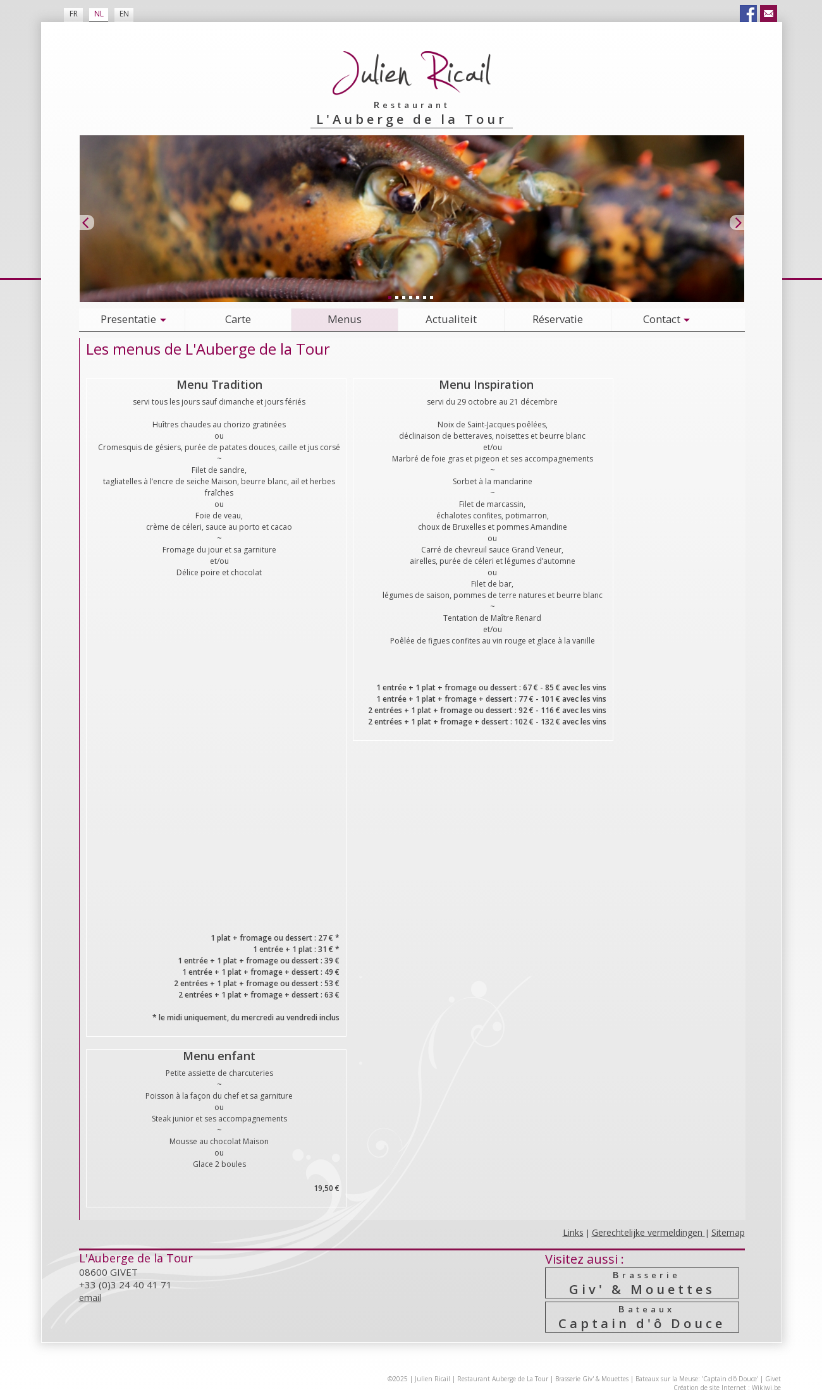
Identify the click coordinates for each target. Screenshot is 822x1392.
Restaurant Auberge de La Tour (502, 1378)
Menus (345, 319)
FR (74, 13)
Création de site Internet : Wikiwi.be (727, 1387)
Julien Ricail (432, 1378)
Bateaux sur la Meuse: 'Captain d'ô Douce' (696, 1378)
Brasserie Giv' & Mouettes (592, 1378)
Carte (238, 319)
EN (124, 13)
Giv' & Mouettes (642, 1283)
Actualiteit (451, 319)
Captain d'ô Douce (642, 1317)
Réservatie (557, 319)
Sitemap (728, 1232)
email (90, 1297)
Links (573, 1232)
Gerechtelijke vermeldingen (648, 1232)
